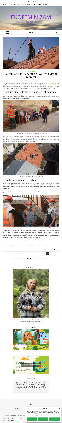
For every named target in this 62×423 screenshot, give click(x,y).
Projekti (45, 4)
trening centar (41, 245)
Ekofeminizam (6, 4)
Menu (31, 32)
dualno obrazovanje (20, 245)
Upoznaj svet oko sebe (36, 4)
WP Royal (12, 420)
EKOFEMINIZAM (31, 17)
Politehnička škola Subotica (31, 245)
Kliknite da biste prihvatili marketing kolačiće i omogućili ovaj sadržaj (31, 365)
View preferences (54, 419)
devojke (12, 245)
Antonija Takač (6, 245)
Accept (32, 419)
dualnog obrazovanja (43, 240)
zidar (47, 245)
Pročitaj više (31, 390)
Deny (43, 419)
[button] (59, 408)
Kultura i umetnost (26, 4)
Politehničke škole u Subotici (50, 83)
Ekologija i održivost (15, 4)
